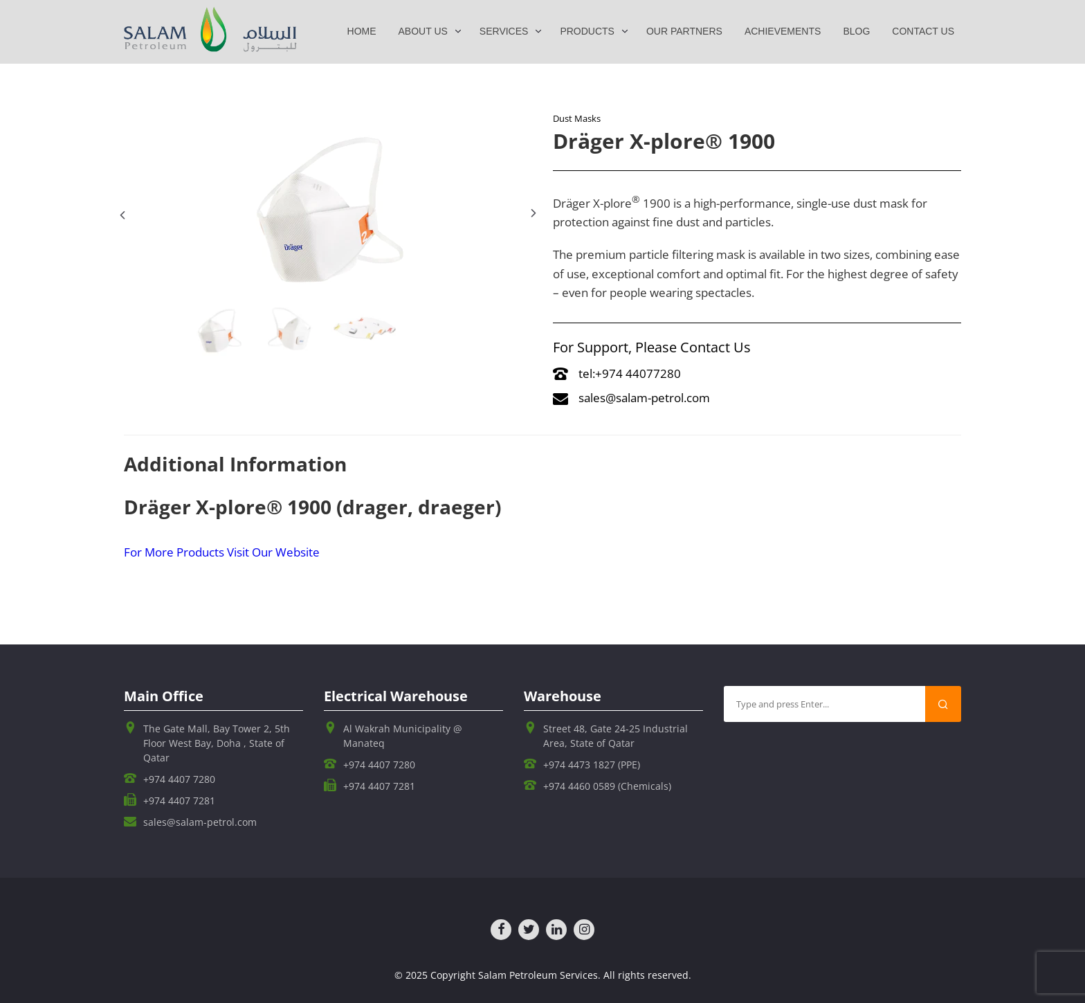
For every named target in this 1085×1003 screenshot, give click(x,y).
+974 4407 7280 (179, 779)
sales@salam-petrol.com (631, 398)
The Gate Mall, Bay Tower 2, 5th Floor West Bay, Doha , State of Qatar (216, 743)
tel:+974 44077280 (617, 373)
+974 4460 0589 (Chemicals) (607, 786)
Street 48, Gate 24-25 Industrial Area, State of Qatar (615, 736)
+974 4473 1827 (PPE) (591, 764)
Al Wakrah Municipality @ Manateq (402, 736)
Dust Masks (577, 118)
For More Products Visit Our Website (222, 552)
